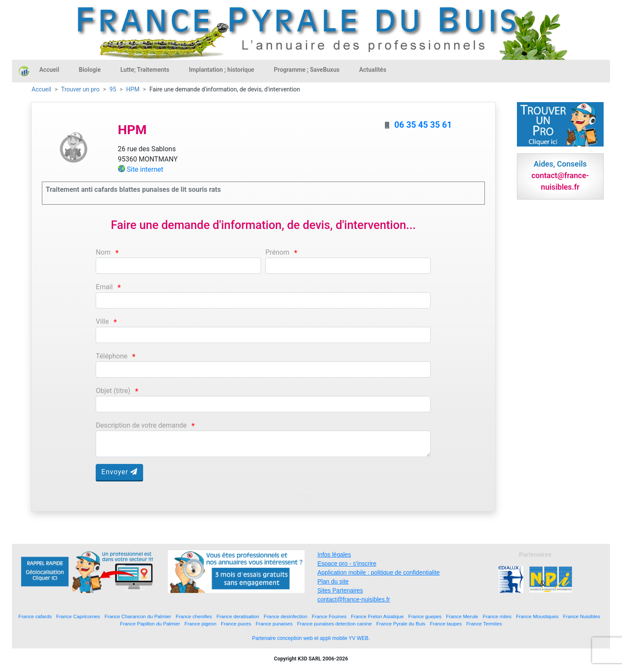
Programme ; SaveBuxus (307, 69)
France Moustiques (537, 616)
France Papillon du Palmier (150, 623)
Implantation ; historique (221, 69)
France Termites (484, 623)
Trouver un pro (80, 89)
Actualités (372, 69)
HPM (132, 89)
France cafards (35, 616)
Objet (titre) (113, 390)
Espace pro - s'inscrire (346, 563)
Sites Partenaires (340, 590)
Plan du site (333, 581)
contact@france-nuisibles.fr (353, 599)
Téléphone (111, 356)
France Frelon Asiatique (377, 616)
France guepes (425, 616)
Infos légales (334, 554)
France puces (236, 623)
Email (104, 287)
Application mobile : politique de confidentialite (378, 572)
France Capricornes (78, 616)
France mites (497, 616)
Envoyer (119, 472)
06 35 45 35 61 (423, 125)
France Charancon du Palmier (138, 616)
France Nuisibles (581, 616)
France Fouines (329, 616)
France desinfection (285, 616)
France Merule (462, 616)
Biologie (90, 69)
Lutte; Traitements (145, 69)
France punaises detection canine (334, 623)
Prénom (277, 252)
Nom (103, 252)
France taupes (446, 623)
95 (112, 89)
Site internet (145, 169)
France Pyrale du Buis (400, 623)
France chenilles (194, 616)
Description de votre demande (141, 425)
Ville (102, 321)
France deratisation (238, 616)
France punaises (273, 623)
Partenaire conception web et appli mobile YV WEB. (311, 638)
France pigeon (201, 623)
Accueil (49, 69)
